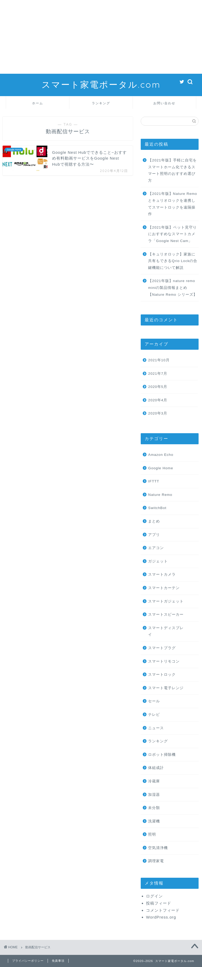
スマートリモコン (164, 661)
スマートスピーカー (166, 614)
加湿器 (154, 795)
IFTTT (153, 481)
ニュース (156, 728)
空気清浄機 (158, 848)
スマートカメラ (162, 574)
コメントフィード (163, 910)
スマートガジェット (166, 601)
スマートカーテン (164, 588)
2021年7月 (157, 374)
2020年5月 (157, 387)
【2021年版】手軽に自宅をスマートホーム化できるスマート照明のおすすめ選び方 (172, 170)
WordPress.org (161, 917)
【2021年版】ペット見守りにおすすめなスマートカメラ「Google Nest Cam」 (172, 234)
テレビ (154, 715)
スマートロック (162, 675)
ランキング (101, 103)
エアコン (156, 548)
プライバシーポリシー (28, 960)
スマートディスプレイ (166, 631)
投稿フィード (158, 903)
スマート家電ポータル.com (101, 84)
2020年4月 (157, 400)
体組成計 (156, 768)
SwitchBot (157, 508)
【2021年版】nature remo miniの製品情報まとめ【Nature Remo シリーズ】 (172, 287)
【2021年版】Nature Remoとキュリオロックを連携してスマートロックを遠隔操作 (172, 204)
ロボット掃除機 (162, 755)
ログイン (154, 896)
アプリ (154, 535)
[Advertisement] (101, 37)
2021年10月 (158, 360)
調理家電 (156, 861)
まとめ (154, 521)
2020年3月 (157, 413)
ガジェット (158, 561)
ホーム (37, 103)
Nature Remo (160, 495)
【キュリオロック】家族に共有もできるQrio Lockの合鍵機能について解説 (172, 261)
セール (154, 701)
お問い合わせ (164, 103)
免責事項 (58, 960)
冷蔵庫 (154, 781)
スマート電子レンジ (166, 688)
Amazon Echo (160, 455)
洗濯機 (154, 821)
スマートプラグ (162, 648)
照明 (152, 834)
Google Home (160, 468)
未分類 (154, 808)
